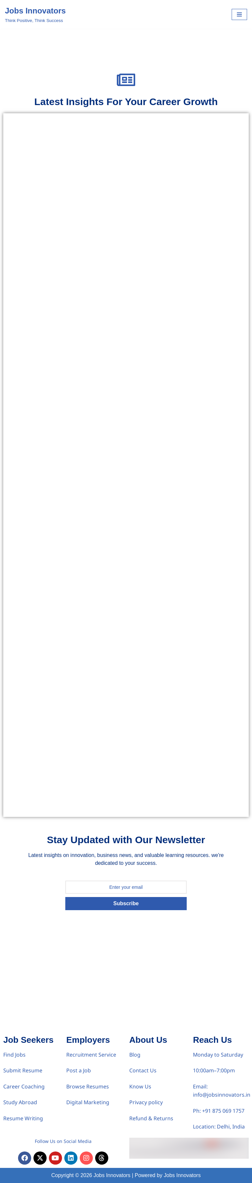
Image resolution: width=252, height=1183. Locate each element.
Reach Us (212, 1039)
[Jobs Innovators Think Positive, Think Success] (35, 14)
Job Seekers (28, 1039)
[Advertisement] (126, 983)
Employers (88, 1039)
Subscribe (125, 903)
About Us (148, 1039)
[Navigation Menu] (239, 14)
